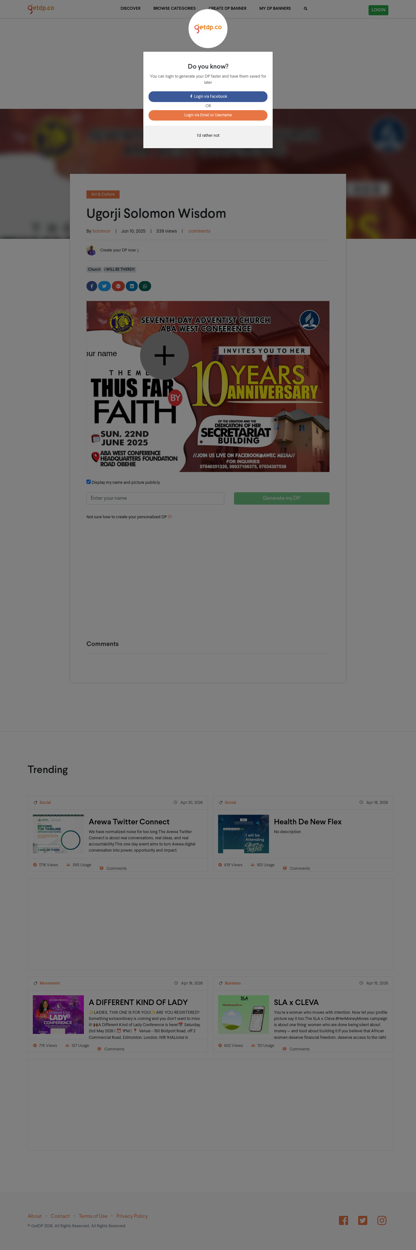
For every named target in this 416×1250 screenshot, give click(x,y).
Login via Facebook (208, 97)
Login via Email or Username (208, 115)
